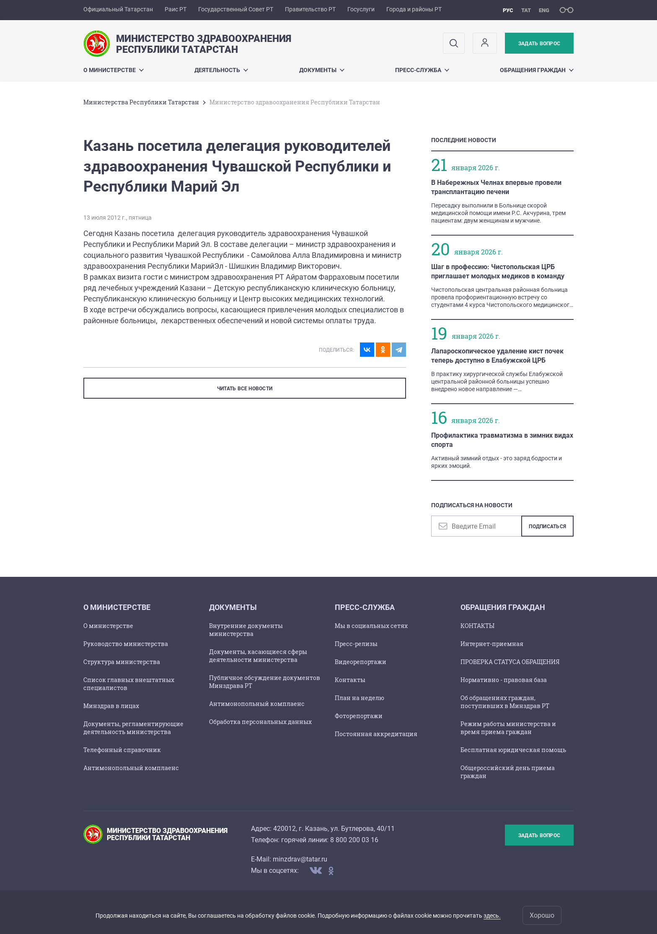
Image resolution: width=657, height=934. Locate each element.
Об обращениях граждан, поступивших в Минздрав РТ (504, 702)
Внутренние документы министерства (246, 630)
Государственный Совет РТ (235, 9)
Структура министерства (121, 662)
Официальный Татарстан (118, 9)
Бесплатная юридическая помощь (513, 750)
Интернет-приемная (491, 644)
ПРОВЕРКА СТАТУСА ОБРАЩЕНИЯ (509, 662)
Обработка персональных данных (260, 722)
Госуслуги (361, 9)
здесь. (492, 915)
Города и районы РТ (414, 9)
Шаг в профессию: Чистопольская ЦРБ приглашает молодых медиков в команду (497, 271)
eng (544, 10)
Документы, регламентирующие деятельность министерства (133, 728)
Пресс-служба (422, 70)
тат (526, 10)
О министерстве (108, 626)
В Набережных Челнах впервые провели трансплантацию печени (496, 187)
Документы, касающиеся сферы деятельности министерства (258, 656)
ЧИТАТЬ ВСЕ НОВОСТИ (244, 389)
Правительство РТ (310, 9)
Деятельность (221, 70)
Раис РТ (175, 9)
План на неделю (359, 698)
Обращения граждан (537, 70)
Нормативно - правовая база (503, 680)
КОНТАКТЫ (477, 626)
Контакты (350, 680)
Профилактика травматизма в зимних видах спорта (502, 440)
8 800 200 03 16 (354, 840)
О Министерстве (113, 70)
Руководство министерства (125, 644)
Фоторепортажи (359, 716)
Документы (321, 70)
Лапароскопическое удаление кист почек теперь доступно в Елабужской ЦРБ (497, 355)
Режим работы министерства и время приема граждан (508, 728)
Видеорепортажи (360, 662)
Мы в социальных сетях (371, 626)
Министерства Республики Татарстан (141, 102)
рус (508, 10)
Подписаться (547, 526)
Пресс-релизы (356, 644)
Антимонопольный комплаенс (131, 768)
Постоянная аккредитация (376, 734)
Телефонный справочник (122, 750)
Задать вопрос (539, 44)
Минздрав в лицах (111, 706)
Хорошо (542, 915)
